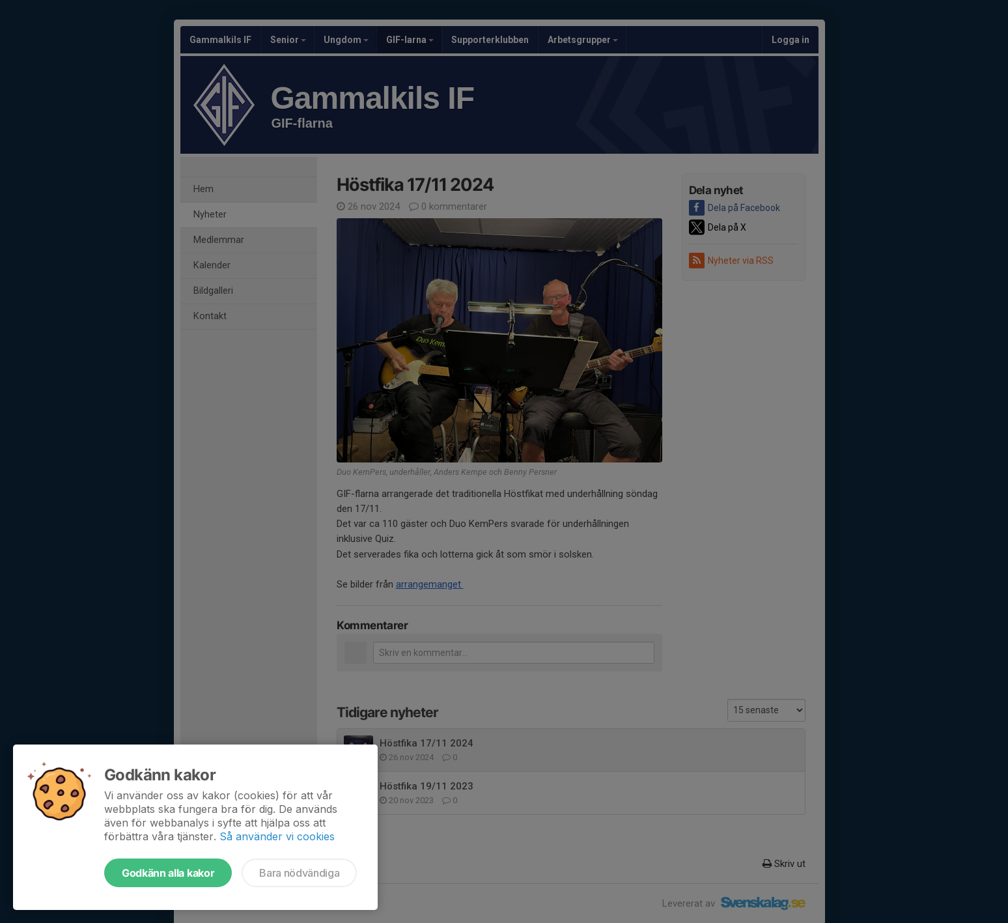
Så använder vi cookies (277, 836)
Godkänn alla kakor (168, 872)
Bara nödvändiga (299, 872)
